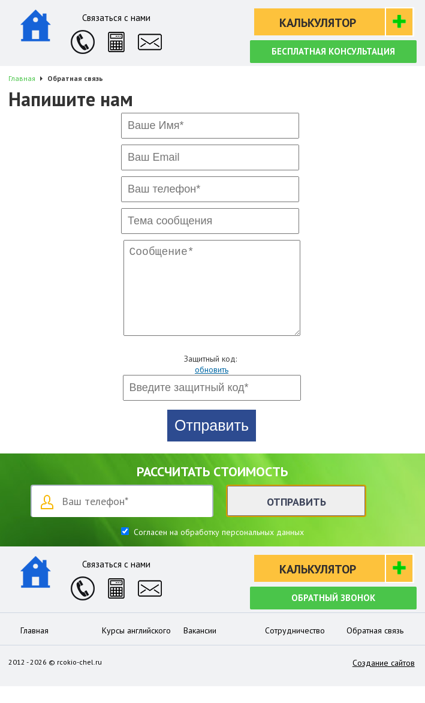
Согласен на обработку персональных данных (217, 548)
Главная (34, 647)
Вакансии (199, 647)
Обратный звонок (333, 614)
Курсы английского (136, 647)
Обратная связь (374, 647)
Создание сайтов (383, 679)
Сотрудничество (295, 647)
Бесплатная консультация (333, 51)
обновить (211, 386)
